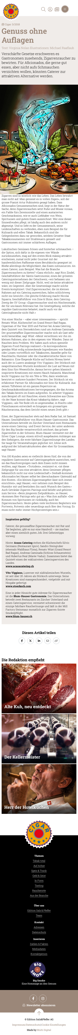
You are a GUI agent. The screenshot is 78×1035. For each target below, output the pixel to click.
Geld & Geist (39, 875)
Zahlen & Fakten (39, 944)
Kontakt (39, 922)
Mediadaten (39, 948)
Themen (39, 855)
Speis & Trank (39, 870)
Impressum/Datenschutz (26, 1024)
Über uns (39, 905)
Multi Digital (44, 1030)
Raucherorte (39, 890)
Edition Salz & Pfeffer (39, 910)
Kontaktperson (39, 953)
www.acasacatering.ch (20, 566)
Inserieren (39, 939)
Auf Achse (39, 865)
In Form (39, 880)
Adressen (39, 927)
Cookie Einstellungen (54, 1024)
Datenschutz (39, 932)
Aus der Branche (39, 895)
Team (39, 915)
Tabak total (39, 860)
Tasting (39, 885)
